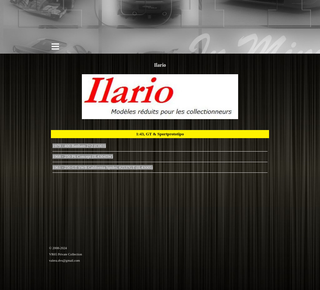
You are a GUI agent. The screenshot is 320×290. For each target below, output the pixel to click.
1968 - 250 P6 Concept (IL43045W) (82, 156)
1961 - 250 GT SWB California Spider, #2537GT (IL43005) (102, 167)
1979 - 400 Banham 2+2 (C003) (79, 145)
